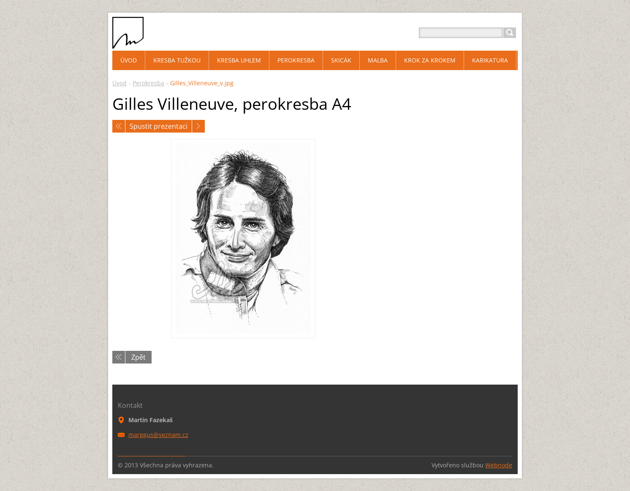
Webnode (498, 465)
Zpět (138, 357)
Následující (198, 126)
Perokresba (148, 83)
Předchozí (118, 126)
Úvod (119, 83)
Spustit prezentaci (158, 126)
